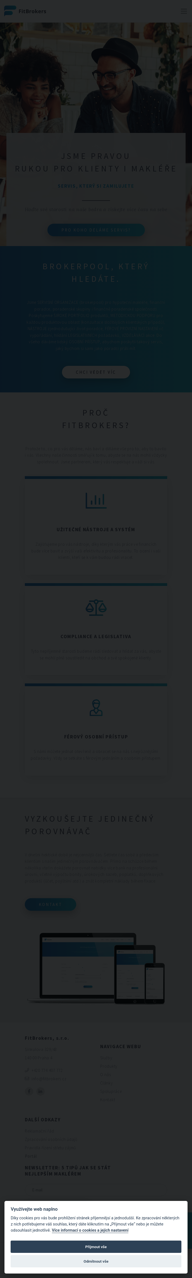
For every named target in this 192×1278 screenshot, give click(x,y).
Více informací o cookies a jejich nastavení (90, 1230)
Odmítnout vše (96, 1261)
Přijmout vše (96, 1246)
